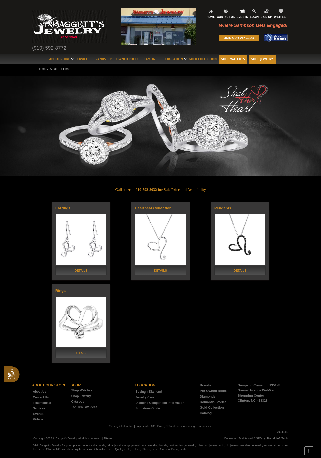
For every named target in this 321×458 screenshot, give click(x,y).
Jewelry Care (145, 397)
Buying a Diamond (149, 392)
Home (42, 69)
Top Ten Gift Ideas (84, 407)
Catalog (206, 413)
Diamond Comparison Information (160, 403)
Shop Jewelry (262, 59)
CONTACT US (226, 16)
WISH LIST (281, 16)
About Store (59, 59)
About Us (39, 392)
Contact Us (41, 397)
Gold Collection (203, 59)
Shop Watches (233, 59)
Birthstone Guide (148, 408)
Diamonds (150, 59)
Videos (38, 419)
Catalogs (77, 401)
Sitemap (108, 438)
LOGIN (254, 16)
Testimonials (42, 403)
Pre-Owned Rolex (124, 59)
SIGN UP (266, 16)
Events (38, 414)
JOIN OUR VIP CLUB (239, 38)
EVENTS (242, 16)
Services (82, 59)
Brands (99, 59)
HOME (211, 16)
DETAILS (81, 270)
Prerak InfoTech (277, 438)
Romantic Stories (213, 402)
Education (174, 59)
